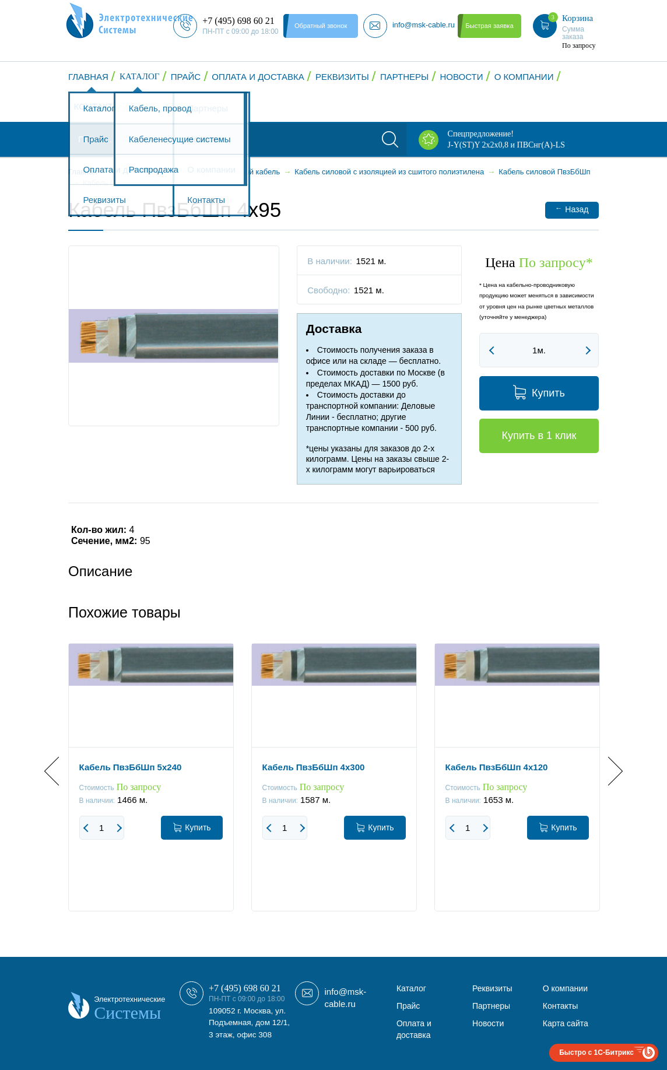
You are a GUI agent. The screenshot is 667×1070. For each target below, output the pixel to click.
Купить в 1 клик (538, 435)
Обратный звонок (320, 25)
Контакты (97, 106)
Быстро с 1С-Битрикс (596, 1052)
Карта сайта (565, 1023)
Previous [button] (58, 771)
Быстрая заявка (489, 25)
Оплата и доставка (258, 77)
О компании (524, 77)
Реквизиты (342, 77)
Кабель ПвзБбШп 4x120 (496, 767)
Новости (461, 77)
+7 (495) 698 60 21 (245, 988)
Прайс (186, 77)
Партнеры (404, 77)
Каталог (139, 76)
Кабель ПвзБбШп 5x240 (130, 767)
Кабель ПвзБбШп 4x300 (313, 767)
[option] (151, 786)
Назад (571, 209)
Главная (88, 77)
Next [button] (608, 771)
